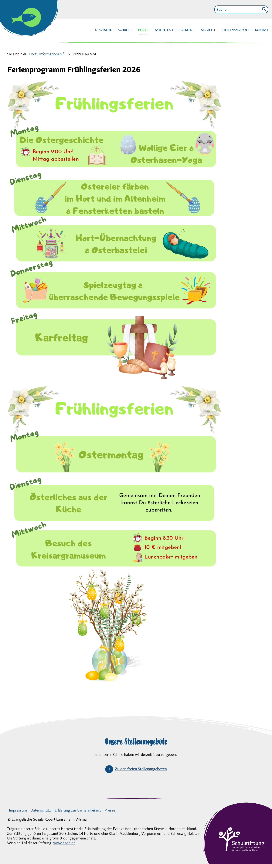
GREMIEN (186, 30)
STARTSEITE (103, 30)
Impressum (18, 810)
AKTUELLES (163, 30)
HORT (143, 30)
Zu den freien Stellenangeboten (141, 768)
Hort (32, 54)
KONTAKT (261, 30)
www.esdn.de (64, 842)
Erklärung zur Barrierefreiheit (78, 810)
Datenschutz (41, 810)
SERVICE (207, 30)
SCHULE (124, 30)
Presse (110, 810)
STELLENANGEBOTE (235, 30)
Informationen (50, 54)
